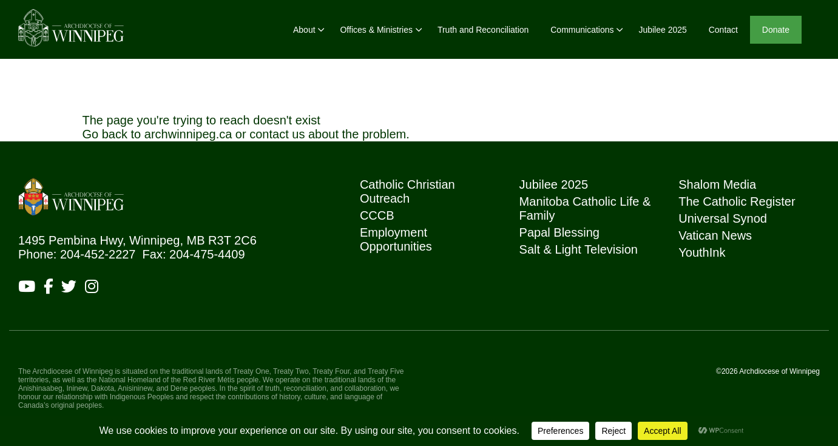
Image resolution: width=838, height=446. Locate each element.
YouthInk (701, 252)
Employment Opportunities (396, 239)
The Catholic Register (736, 201)
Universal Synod (722, 218)
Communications (581, 30)
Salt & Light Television (578, 249)
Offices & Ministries (376, 30)
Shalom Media (717, 184)
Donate (775, 30)
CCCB (377, 215)
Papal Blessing (559, 232)
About (304, 30)
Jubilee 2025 (662, 30)
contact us (277, 134)
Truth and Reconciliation (483, 30)
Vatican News (715, 235)
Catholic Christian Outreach (407, 191)
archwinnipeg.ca (188, 134)
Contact (723, 30)
